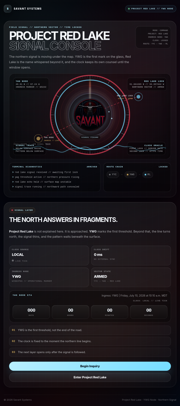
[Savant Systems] (23, 9)
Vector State (102, 271)
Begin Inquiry (90, 366)
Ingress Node (20, 271)
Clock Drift (101, 249)
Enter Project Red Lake (90, 377)
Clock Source (20, 249)
